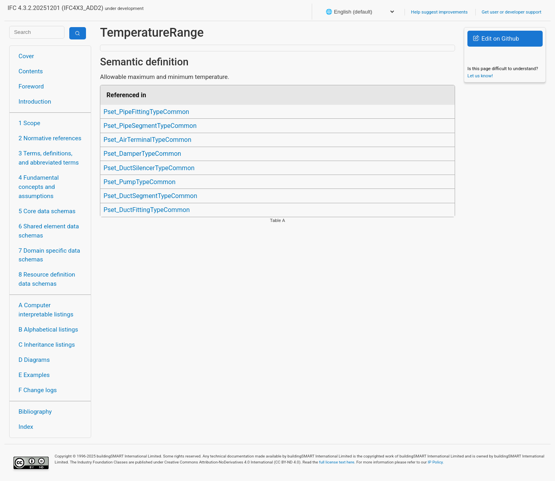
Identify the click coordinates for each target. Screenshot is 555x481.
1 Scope (30, 123)
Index (26, 426)
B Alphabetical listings (48, 329)
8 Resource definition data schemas (47, 279)
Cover (26, 56)
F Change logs (38, 390)
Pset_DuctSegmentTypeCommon (150, 196)
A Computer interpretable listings (46, 310)
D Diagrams (34, 359)
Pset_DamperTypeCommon (142, 153)
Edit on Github (496, 38)
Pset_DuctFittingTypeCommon (147, 210)
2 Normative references (50, 138)
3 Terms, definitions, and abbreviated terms (49, 158)
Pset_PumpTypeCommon (140, 182)
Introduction (35, 101)
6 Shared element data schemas (49, 231)
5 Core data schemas (47, 211)
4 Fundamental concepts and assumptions (39, 187)
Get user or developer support (511, 12)
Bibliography (35, 411)
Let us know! (480, 76)
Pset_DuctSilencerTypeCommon (149, 168)
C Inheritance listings (47, 344)
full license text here (336, 462)
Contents (31, 71)
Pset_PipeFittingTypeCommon (146, 112)
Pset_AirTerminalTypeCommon (148, 139)
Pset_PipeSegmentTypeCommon (150, 126)
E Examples (34, 375)
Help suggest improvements (439, 12)
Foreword (31, 86)
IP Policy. (436, 462)
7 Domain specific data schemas (49, 255)
